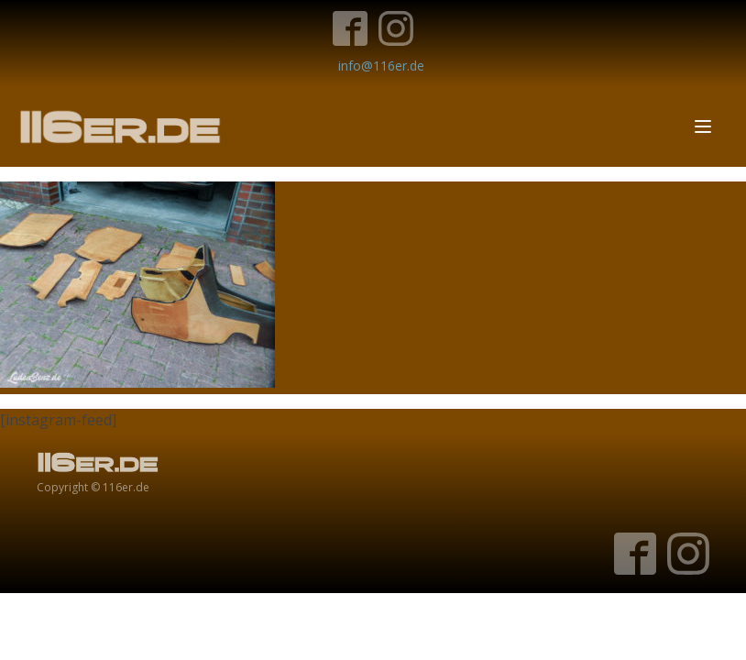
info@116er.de (381, 65)
